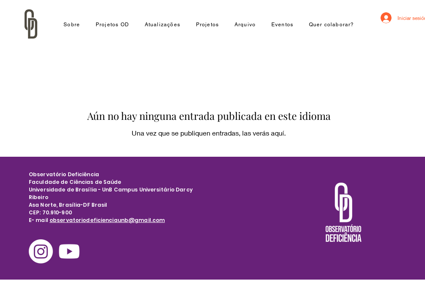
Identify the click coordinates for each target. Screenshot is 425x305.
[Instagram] (41, 251)
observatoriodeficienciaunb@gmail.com (107, 220)
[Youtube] (69, 251)
